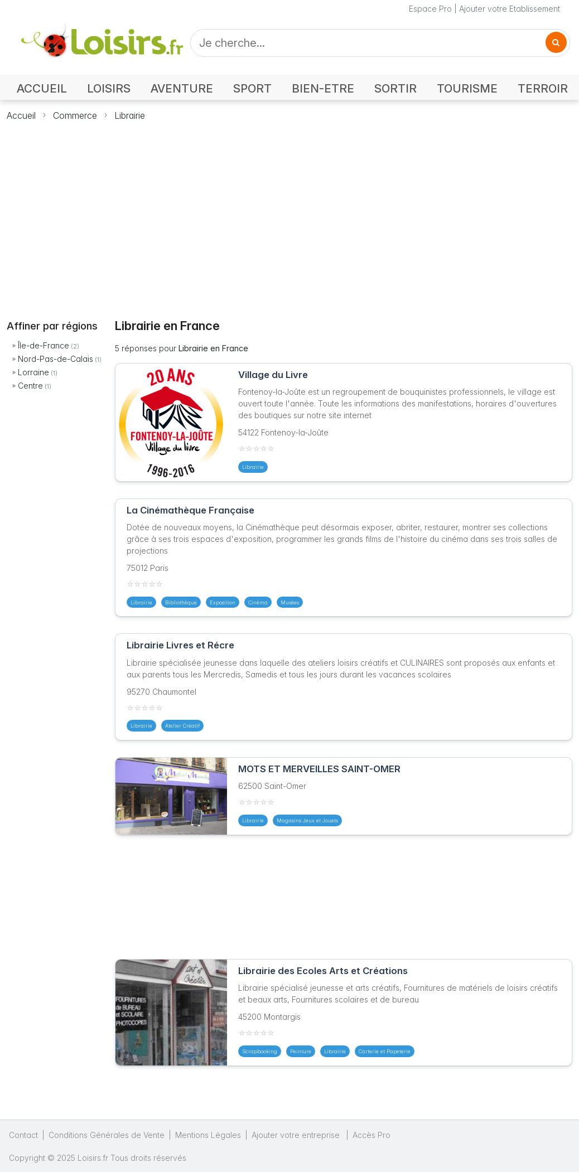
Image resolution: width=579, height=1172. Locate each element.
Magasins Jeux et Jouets (307, 820)
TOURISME (467, 88)
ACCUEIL (42, 88)
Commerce (75, 115)
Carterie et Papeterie (385, 1051)
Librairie (129, 115)
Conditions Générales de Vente (107, 1135)
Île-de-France (43, 345)
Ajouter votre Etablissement (509, 8)
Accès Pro (371, 1135)
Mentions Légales (208, 1135)
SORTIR (395, 88)
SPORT (252, 88)
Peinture (300, 1051)
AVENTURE (182, 88)
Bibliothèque (181, 602)
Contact (23, 1135)
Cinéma (258, 602)
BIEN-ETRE (323, 88)
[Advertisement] (289, 213)
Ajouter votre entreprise (297, 1135)
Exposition (222, 602)
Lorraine (33, 372)
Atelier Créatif (182, 726)
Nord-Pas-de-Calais (55, 359)
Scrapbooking (259, 1051)
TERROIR (543, 88)
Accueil (21, 115)
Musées (290, 602)
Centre (30, 385)
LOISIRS (109, 88)
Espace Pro (430, 8)
